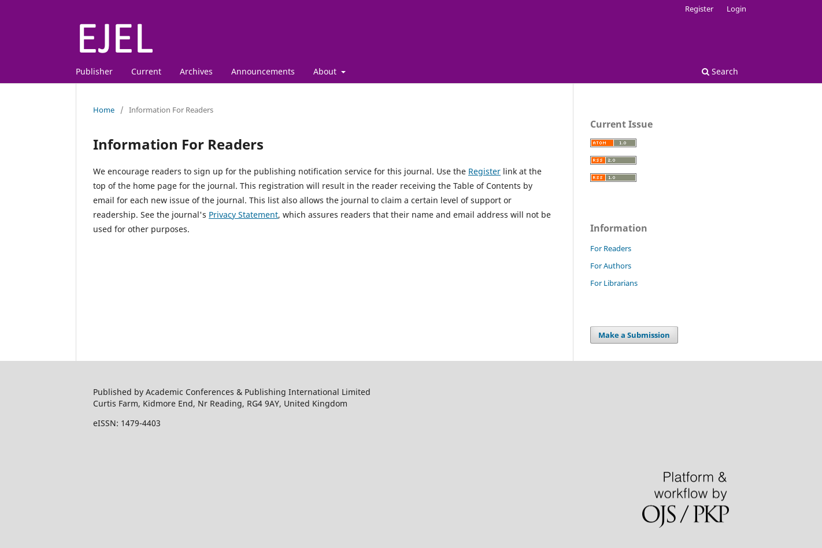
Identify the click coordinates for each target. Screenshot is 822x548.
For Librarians (614, 283)
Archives (196, 71)
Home (103, 110)
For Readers (610, 248)
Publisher (94, 71)
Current (146, 71)
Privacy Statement (243, 214)
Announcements (263, 71)
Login (736, 8)
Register (699, 8)
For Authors (610, 265)
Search (720, 71)
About (326, 71)
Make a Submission (634, 335)
